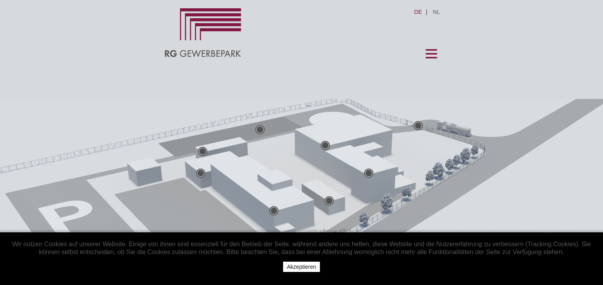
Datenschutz (419, 98)
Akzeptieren (301, 267)
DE (469, 12)
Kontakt (305, 98)
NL (487, 12)
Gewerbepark (135, 98)
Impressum (358, 98)
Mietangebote (202, 98)
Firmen (258, 98)
